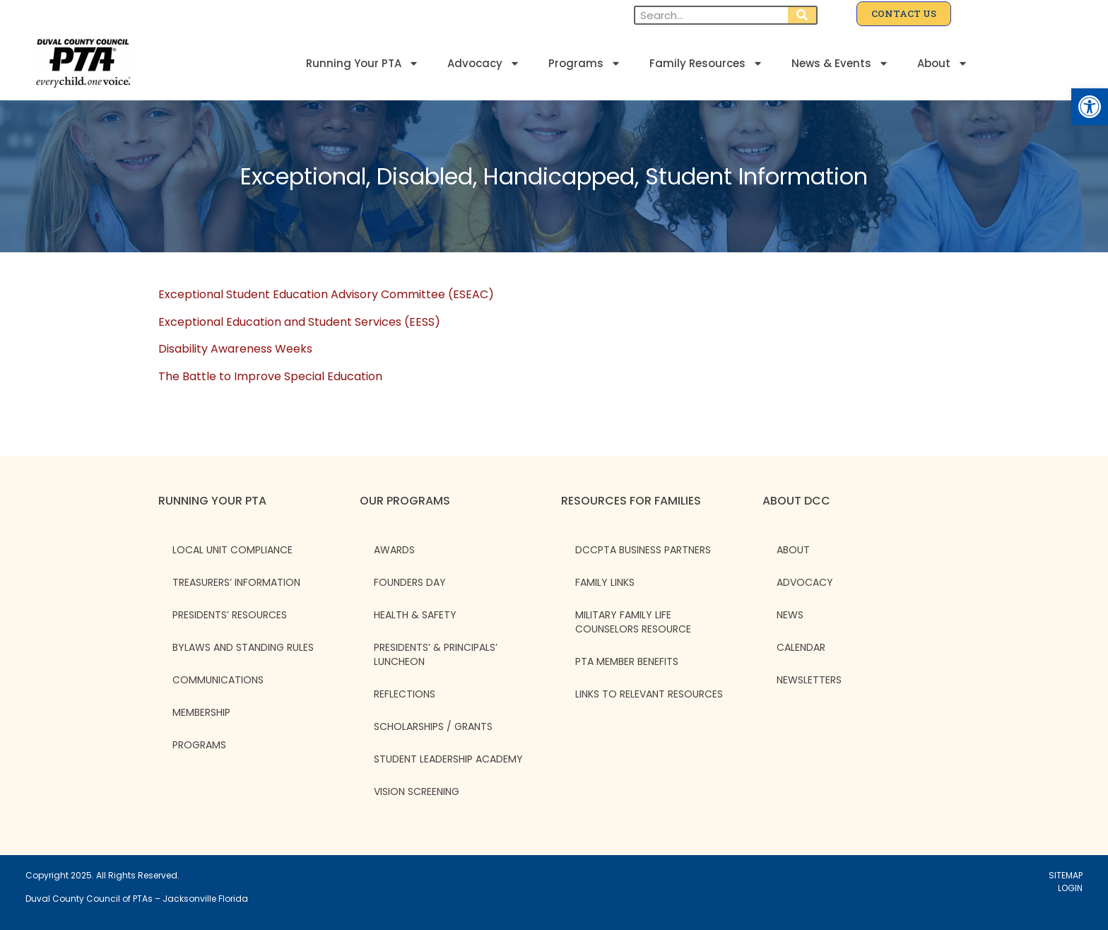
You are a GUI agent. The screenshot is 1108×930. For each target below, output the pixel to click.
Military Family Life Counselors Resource (633, 622)
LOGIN (1070, 888)
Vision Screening (416, 791)
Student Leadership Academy (448, 759)
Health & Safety (415, 615)
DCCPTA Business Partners (643, 550)
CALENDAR (801, 647)
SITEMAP (1066, 875)
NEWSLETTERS (809, 680)
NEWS (790, 615)
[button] (1089, 106)
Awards (394, 550)
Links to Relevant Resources (649, 694)
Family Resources (706, 63)
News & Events (840, 63)
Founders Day (410, 582)
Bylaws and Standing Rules (243, 647)
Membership (201, 712)
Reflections (404, 694)
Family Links (605, 582)
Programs (584, 63)
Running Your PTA (362, 63)
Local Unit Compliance (232, 550)
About (942, 63)
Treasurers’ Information (236, 582)
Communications (218, 680)
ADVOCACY (805, 582)
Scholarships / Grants (433, 726)
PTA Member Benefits (626, 661)
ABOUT (793, 550)
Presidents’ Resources (229, 615)
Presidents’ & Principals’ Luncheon (435, 654)
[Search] (802, 15)
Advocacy (483, 63)
